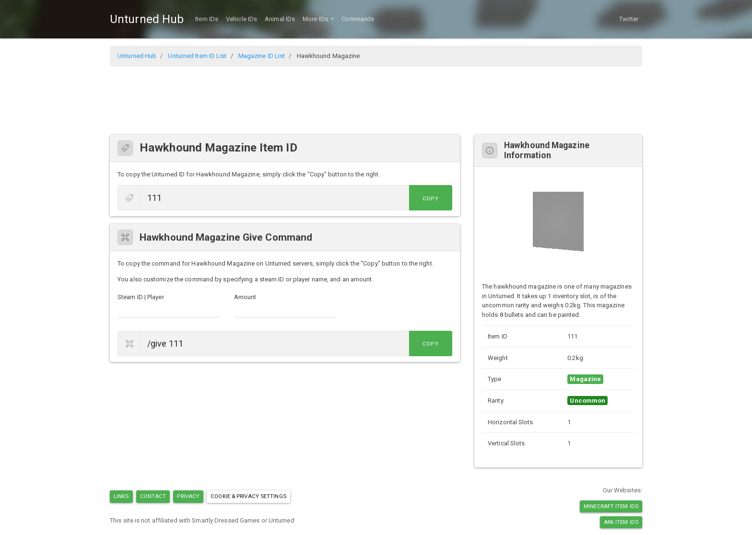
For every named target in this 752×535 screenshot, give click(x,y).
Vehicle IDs (241, 19)
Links (121, 496)
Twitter (628, 19)
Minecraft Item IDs (611, 506)
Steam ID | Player (141, 297)
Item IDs (206, 19)
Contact (153, 496)
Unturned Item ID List (197, 55)
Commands (357, 19)
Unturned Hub (147, 19)
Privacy (188, 496)
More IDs (316, 19)
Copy (431, 199)
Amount (245, 297)
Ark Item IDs (621, 522)
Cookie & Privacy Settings (248, 496)
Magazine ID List (261, 55)
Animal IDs (280, 19)
